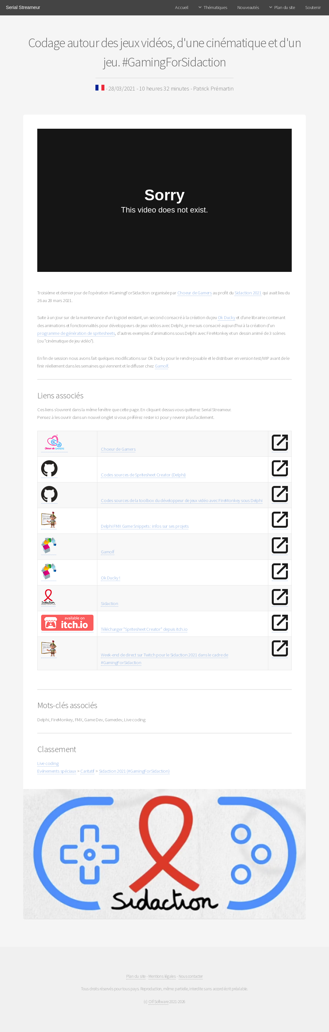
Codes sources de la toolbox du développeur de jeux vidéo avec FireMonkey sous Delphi (181, 500)
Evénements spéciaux (56, 771)
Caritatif (87, 771)
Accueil (181, 7)
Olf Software (158, 1001)
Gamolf (161, 366)
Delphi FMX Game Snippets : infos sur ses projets (144, 526)
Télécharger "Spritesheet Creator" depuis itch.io (144, 629)
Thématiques (215, 7)
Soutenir (313, 7)
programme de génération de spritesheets (76, 333)
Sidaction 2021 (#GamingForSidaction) (134, 771)
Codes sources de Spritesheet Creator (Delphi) (143, 475)
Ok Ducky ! (110, 578)
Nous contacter (191, 976)
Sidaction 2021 (248, 293)
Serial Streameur (23, 7)
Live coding (48, 763)
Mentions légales (161, 976)
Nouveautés (248, 7)
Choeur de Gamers (194, 293)
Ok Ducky (226, 317)
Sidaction (109, 603)
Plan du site (284, 7)
